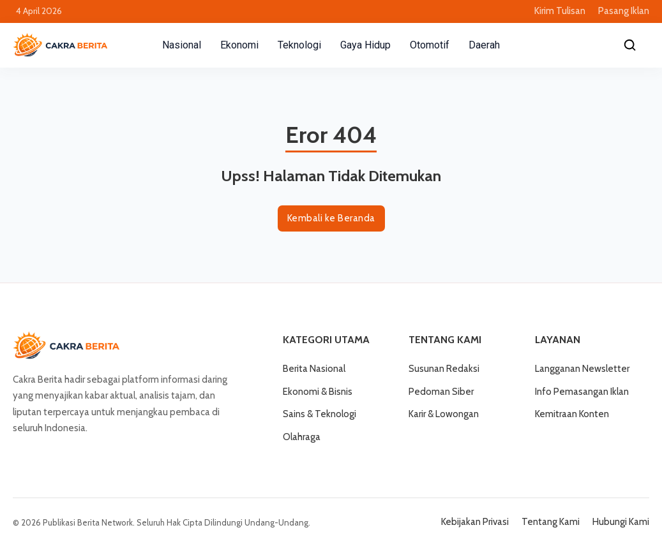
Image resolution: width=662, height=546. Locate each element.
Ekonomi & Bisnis (317, 391)
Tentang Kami (551, 522)
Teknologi (299, 45)
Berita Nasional (314, 368)
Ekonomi (239, 45)
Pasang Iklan (623, 11)
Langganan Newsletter (582, 368)
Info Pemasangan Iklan (582, 391)
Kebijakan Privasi (475, 522)
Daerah (484, 45)
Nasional (181, 45)
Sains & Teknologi (319, 414)
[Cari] (630, 45)
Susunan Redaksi (444, 368)
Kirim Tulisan (559, 11)
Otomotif (429, 45)
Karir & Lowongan (444, 414)
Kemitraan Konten (572, 414)
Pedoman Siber (441, 391)
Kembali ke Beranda (331, 218)
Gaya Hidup (365, 45)
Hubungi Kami (620, 522)
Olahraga (301, 437)
